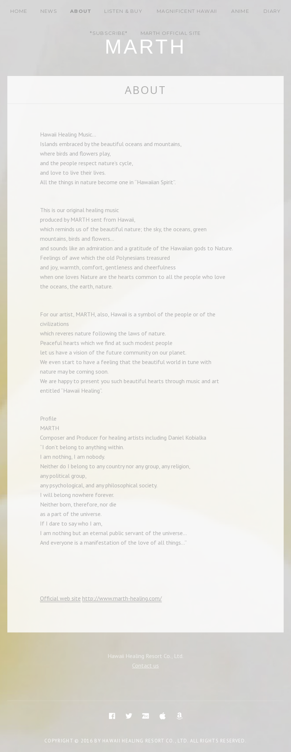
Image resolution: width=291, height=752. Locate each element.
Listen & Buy (123, 11)
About (81, 11)
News (48, 11)
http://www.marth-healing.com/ (122, 598)
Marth (145, 46)
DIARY (272, 11)
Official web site (60, 598)
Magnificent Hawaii (187, 11)
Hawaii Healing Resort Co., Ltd (144, 741)
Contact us (145, 665)
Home (19, 11)
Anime (240, 11)
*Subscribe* (108, 33)
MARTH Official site (171, 33)
